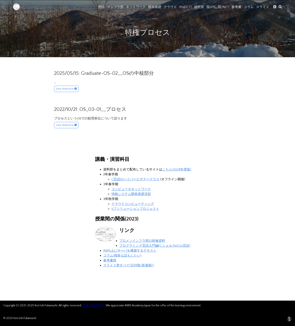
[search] (280, 6)
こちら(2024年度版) (176, 169)
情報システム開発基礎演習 (131, 194)
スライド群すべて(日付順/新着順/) (128, 265)
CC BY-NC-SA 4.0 (93, 305)
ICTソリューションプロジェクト (135, 209)
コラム (249, 7)
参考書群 (109, 260)
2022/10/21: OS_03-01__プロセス (90, 109)
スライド (262, 7)
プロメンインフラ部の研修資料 (142, 241)
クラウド (170, 7)
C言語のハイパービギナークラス (135, 179)
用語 (101, 7)
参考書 (236, 7)
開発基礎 (154, 7)
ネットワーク (136, 7)
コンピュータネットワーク (131, 189)
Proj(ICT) (185, 7)
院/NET (223, 7)
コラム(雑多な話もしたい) (122, 255)
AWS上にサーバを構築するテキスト (130, 250)
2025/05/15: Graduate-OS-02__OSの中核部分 (104, 73)
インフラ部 (115, 7)
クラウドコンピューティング (132, 204)
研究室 (199, 7)
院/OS (211, 7)
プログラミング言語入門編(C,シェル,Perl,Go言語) (154, 246)
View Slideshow (66, 88)
